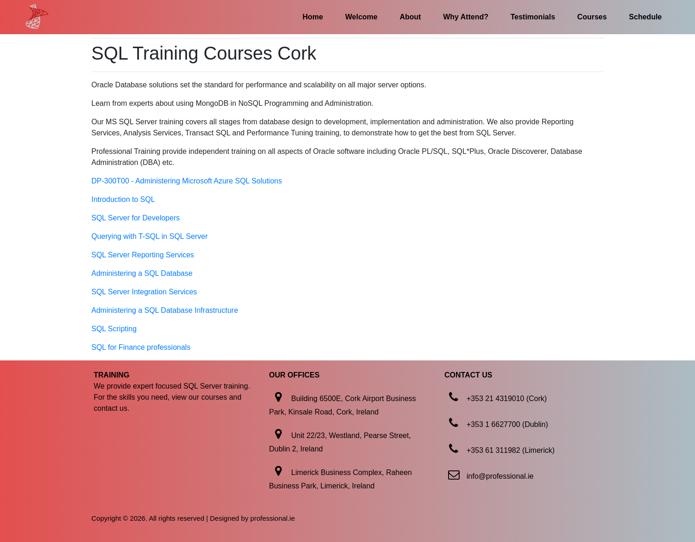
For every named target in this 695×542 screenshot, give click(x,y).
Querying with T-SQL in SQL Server (149, 236)
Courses (592, 17)
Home (313, 17)
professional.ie (272, 518)
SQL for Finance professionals (141, 347)
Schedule (645, 17)
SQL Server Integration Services (144, 292)
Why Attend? (465, 17)
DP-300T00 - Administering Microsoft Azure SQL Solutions (186, 181)
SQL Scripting (114, 329)
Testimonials (532, 17)
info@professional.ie (500, 476)
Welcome (361, 17)
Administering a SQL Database (141, 273)
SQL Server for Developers (135, 218)
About (410, 17)
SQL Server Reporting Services (142, 255)
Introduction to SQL (123, 199)
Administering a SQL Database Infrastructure (164, 310)
